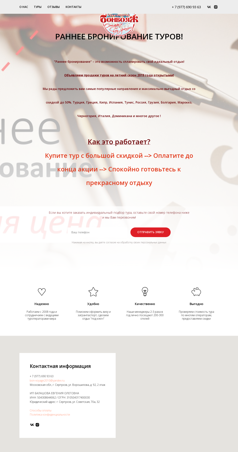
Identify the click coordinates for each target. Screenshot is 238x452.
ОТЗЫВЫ (53, 7)
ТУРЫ (38, 7)
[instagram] (216, 7)
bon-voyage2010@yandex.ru (47, 380)
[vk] (209, 7)
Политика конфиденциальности (50, 414)
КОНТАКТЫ (73, 7)
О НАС (23, 7)
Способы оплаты (40, 410)
